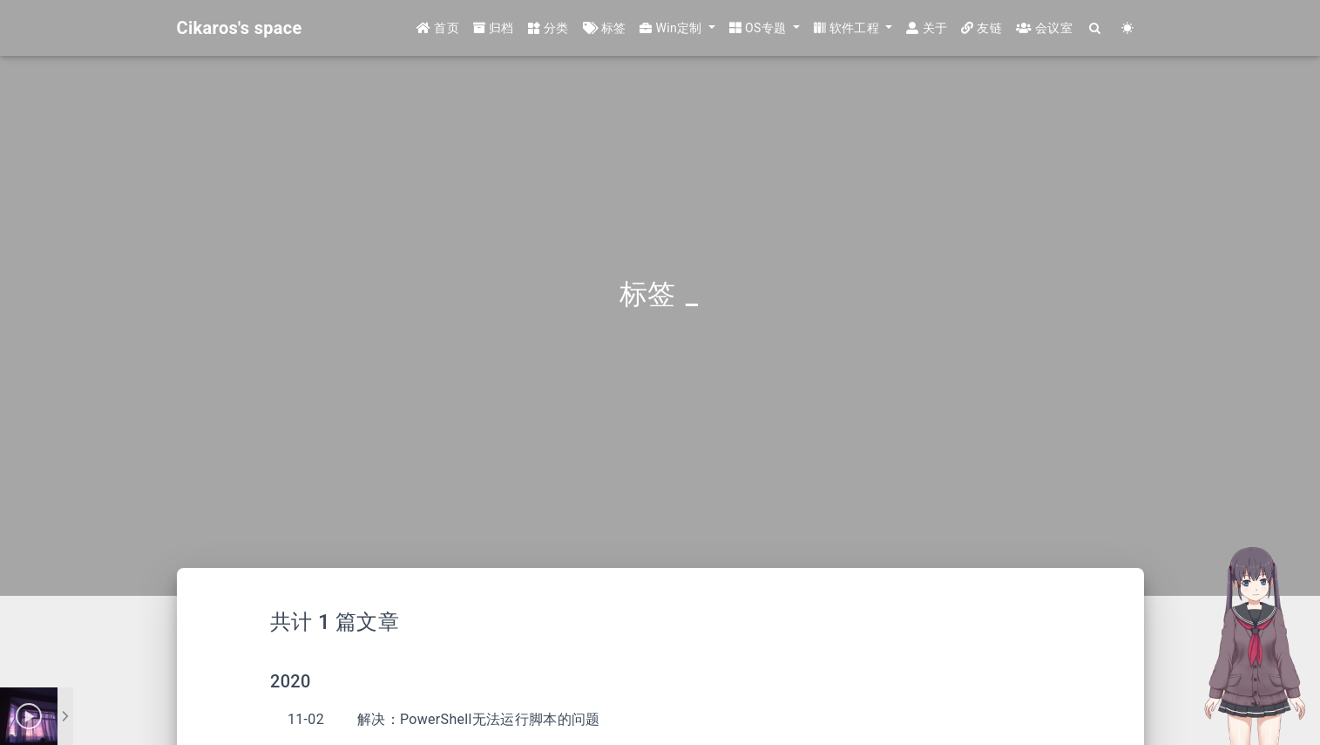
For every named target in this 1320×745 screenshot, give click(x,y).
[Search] (1096, 28)
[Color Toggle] (1128, 28)
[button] (677, 28)
